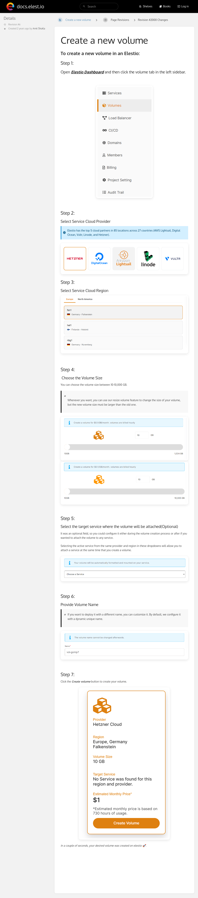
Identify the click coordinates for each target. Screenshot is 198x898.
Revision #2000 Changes (153, 19)
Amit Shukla (39, 28)
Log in (183, 6)
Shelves (145, 6)
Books (165, 6)
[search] (99, 6)
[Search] (84, 6)
